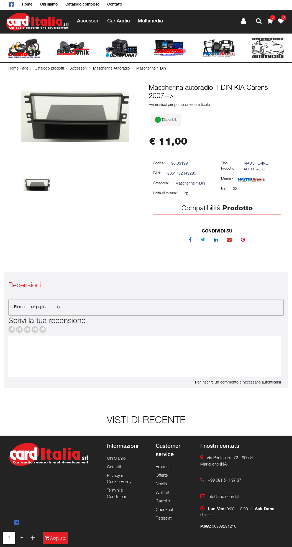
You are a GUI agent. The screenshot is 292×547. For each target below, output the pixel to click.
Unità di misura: (165, 193)
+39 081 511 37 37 (224, 481)
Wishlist (162, 493)
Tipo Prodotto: (228, 166)
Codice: (159, 163)
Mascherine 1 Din (151, 69)
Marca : (227, 179)
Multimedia (150, 21)
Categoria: (161, 183)
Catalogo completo (82, 5)
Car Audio (118, 21)
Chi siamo (49, 5)
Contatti (114, 5)
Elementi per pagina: (31, 307)
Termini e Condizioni (116, 494)
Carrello (163, 501)
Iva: (224, 189)
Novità (161, 484)
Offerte (162, 476)
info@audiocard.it (223, 497)
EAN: (157, 173)
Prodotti (163, 467)
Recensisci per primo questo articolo (179, 105)
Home (27, 5)
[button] (258, 21)
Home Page (18, 69)
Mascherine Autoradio (111, 69)
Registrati (164, 519)
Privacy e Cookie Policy (119, 479)
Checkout (164, 510)
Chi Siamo (116, 459)
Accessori (88, 21)
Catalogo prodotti (49, 69)
